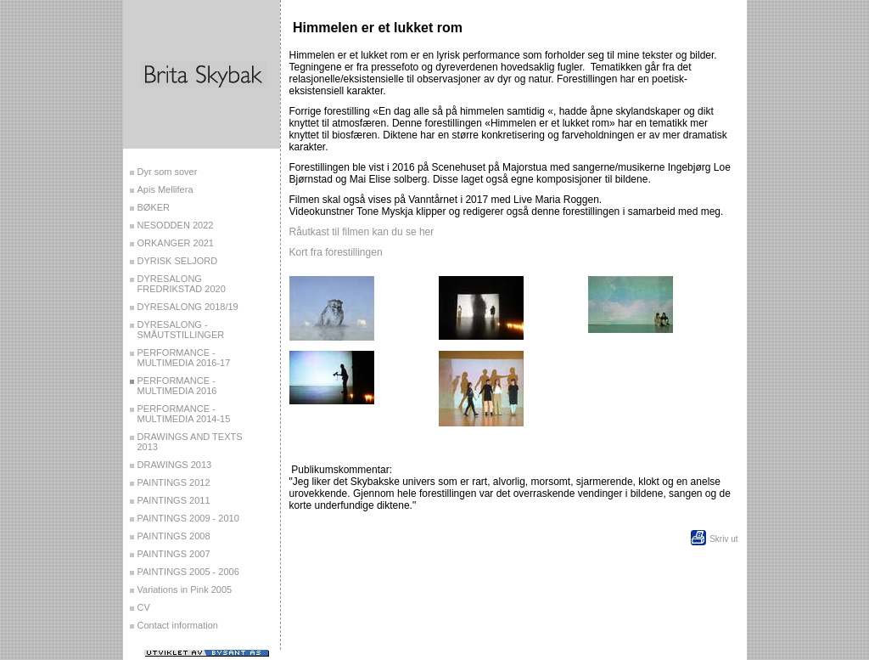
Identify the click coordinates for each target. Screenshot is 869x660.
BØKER (154, 207)
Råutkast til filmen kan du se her (361, 232)
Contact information (177, 625)
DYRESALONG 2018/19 (187, 307)
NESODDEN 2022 (175, 225)
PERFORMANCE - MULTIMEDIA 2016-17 (184, 357)
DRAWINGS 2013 (174, 465)
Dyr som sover (167, 171)
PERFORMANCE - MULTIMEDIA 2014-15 (184, 413)
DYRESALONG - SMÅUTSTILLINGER (181, 329)
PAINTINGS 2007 (173, 554)
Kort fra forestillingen (336, 252)
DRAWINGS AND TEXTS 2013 (190, 442)
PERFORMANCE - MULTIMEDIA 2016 (177, 385)
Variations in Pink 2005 (185, 589)
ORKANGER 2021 (175, 243)
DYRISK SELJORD (177, 261)
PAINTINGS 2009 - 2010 (188, 518)
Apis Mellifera (165, 189)
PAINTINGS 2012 (173, 482)
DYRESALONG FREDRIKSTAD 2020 (181, 284)
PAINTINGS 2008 (173, 536)
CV (143, 607)
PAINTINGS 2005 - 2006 (188, 572)
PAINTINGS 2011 (173, 500)
